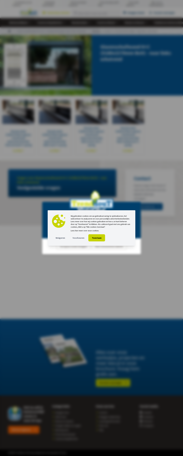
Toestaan (96, 237)
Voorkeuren (78, 237)
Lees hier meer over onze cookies (85, 230)
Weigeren (60, 237)
